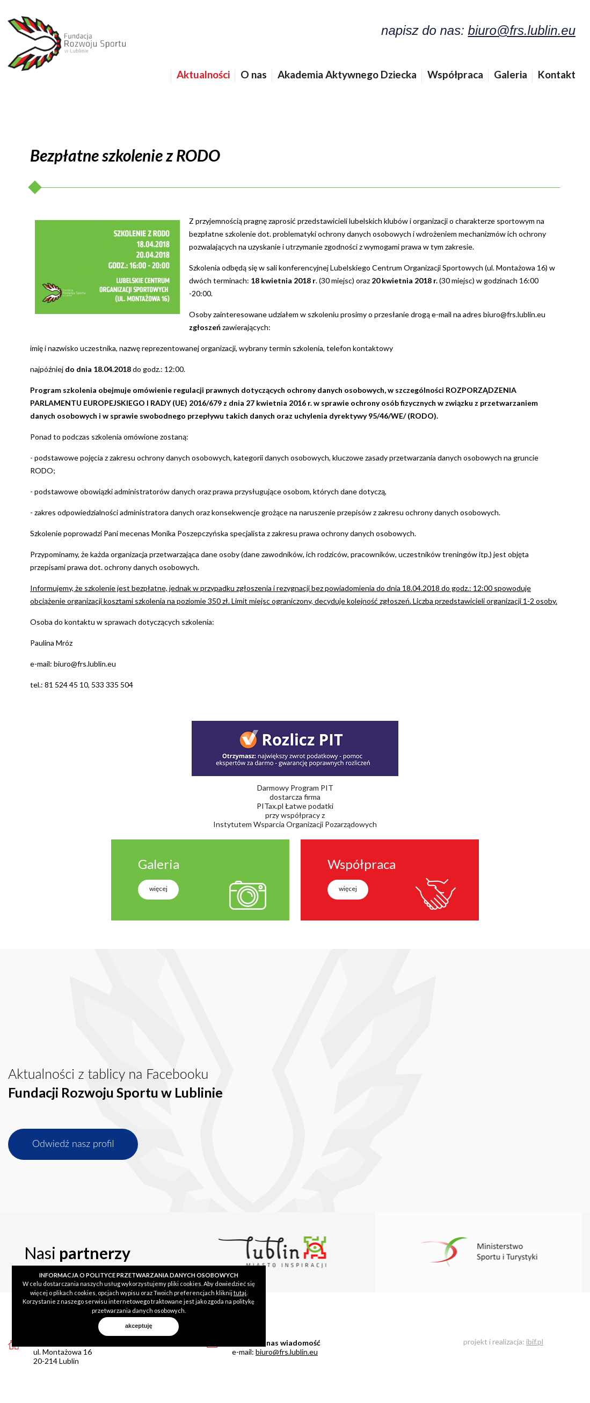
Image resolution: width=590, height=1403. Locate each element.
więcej (158, 889)
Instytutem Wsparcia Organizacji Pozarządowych (295, 824)
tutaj (240, 1292)
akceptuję (138, 1325)
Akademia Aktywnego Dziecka (347, 74)
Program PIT (311, 787)
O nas (254, 74)
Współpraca (455, 74)
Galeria (510, 74)
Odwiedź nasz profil (73, 1143)
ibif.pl (534, 1341)
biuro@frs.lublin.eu (522, 30)
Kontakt (557, 74)
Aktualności (203, 74)
